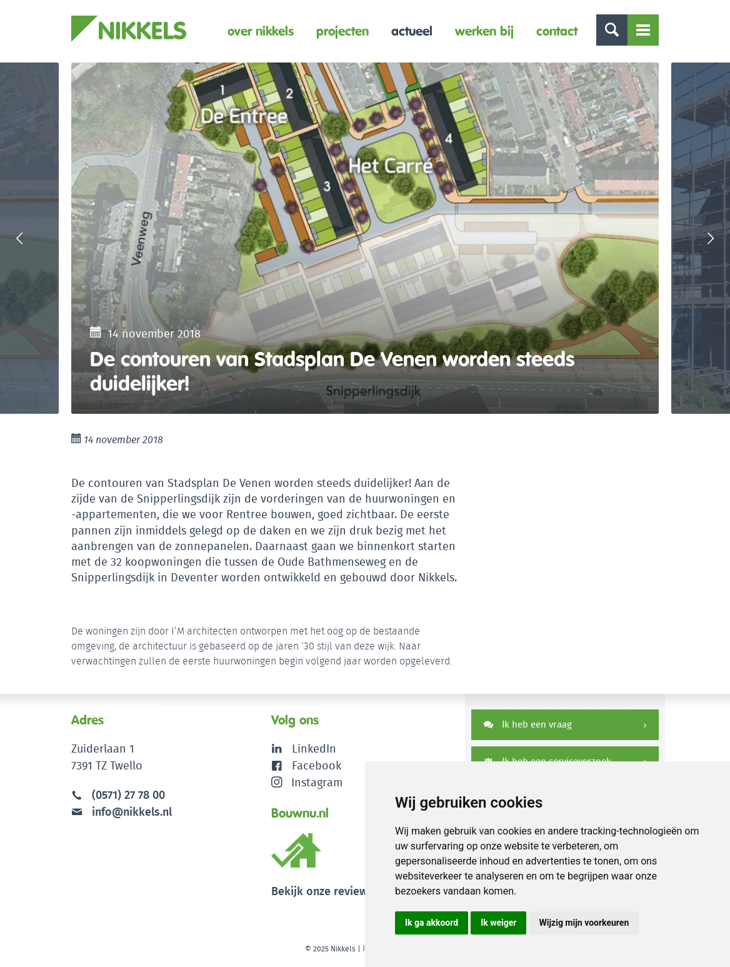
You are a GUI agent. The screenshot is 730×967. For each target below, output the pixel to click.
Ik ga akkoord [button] (431, 923)
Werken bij (484, 31)
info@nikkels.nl (121, 811)
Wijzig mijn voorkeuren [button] (584, 923)
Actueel (411, 31)
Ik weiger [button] (498, 923)
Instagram (307, 782)
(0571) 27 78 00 (128, 795)
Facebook (316, 765)
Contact (557, 31)
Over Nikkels (261, 31)
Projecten (342, 31)
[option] (365, 238)
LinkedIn (314, 748)
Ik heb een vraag (528, 724)
